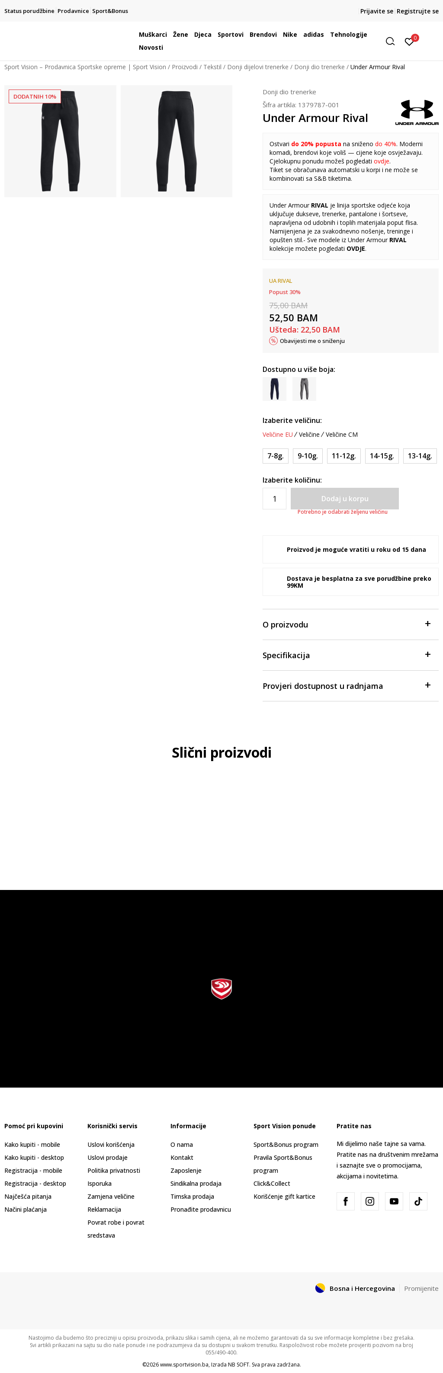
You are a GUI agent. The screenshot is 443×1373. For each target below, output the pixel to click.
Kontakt (181, 1157)
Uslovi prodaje (107, 1157)
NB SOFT (238, 1364)
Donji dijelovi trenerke (258, 67)
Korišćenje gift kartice (284, 1196)
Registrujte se (418, 11)
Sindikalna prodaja (196, 1183)
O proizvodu (346, 624)
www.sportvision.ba (184, 1364)
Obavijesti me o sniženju (312, 341)
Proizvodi (185, 67)
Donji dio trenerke (319, 67)
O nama (181, 1144)
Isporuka (99, 1183)
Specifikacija (346, 654)
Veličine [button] (309, 434)
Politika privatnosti (113, 1170)
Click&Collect (272, 1183)
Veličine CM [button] (342, 434)
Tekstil (212, 67)
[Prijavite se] (409, 41)
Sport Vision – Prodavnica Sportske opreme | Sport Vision (85, 67)
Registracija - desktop (35, 1183)
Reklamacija (104, 1209)
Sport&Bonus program (286, 1144)
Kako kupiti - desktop (34, 1157)
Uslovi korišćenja (111, 1144)
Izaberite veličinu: (292, 420)
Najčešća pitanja (27, 1196)
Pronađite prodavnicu (200, 1209)
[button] (393, 41)
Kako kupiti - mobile (32, 1144)
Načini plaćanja (25, 1209)
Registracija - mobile (33, 1170)
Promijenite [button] (421, 1288)
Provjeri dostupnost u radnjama (346, 685)
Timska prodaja (192, 1196)
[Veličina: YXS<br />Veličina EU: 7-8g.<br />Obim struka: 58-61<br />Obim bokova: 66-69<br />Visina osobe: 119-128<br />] (276, 456)
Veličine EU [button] (278, 434)
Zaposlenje (186, 1170)
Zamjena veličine (111, 1196)
